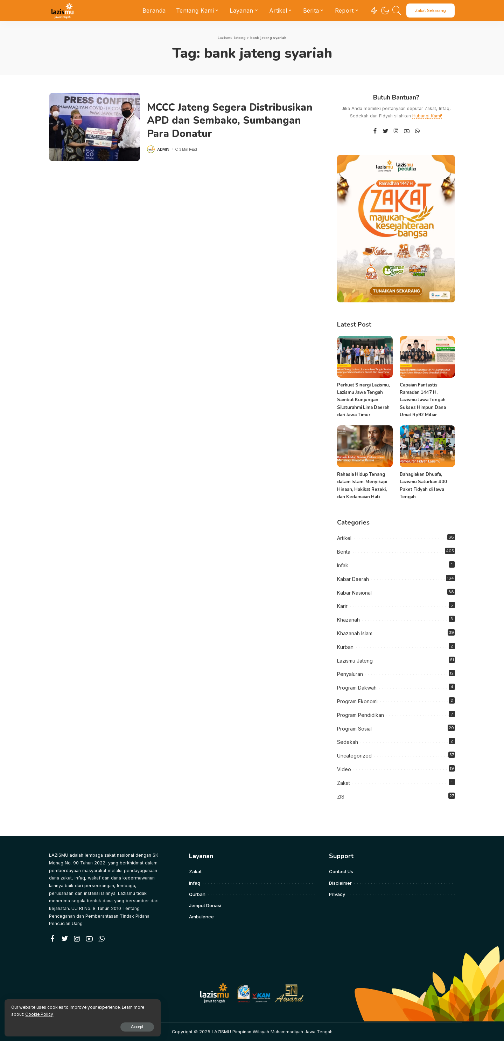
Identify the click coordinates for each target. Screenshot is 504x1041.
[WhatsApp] (417, 131)
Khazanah (348, 620)
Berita (343, 552)
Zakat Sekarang (430, 10)
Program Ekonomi (357, 701)
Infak (342, 565)
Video (344, 769)
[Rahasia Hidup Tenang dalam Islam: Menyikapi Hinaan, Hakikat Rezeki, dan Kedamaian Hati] (364, 446)
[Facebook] (375, 131)
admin (163, 149)
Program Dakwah (357, 688)
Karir (342, 606)
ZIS (340, 796)
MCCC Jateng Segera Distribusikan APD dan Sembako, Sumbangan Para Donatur (233, 120)
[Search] (396, 10)
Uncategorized (354, 756)
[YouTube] (406, 131)
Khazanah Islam (354, 633)
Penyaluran (350, 674)
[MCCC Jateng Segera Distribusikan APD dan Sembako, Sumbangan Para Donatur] (94, 127)
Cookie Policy (88, 1013)
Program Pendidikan (360, 715)
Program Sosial (354, 728)
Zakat (343, 783)
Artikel (344, 538)
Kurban (345, 647)
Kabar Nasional (354, 592)
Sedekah (347, 742)
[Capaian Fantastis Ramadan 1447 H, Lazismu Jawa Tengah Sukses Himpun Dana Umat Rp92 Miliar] (427, 357)
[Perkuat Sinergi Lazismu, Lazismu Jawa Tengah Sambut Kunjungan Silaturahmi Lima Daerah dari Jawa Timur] (364, 357)
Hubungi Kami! (427, 115)
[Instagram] (396, 131)
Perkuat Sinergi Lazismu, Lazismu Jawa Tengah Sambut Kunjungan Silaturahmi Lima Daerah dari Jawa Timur (363, 400)
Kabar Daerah (353, 579)
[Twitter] (385, 131)
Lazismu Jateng (355, 660)
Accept (86, 1025)
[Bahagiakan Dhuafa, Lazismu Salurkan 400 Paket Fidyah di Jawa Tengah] (427, 446)
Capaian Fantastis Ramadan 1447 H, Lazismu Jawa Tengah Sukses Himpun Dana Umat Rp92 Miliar (423, 400)
